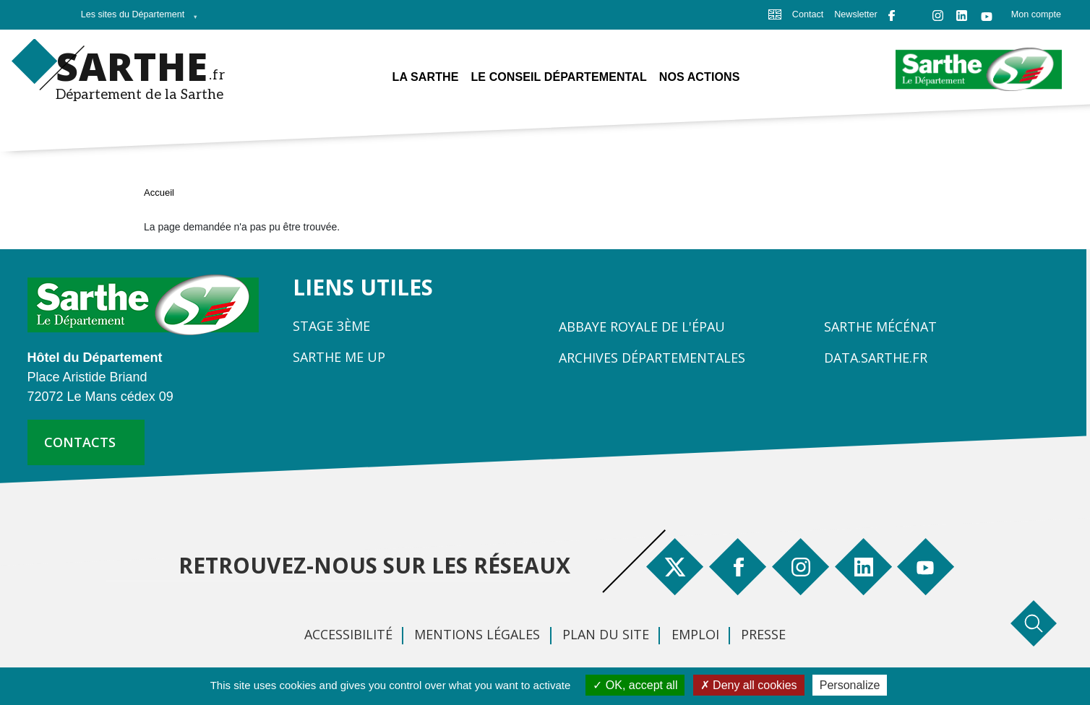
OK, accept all (635, 685)
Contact (807, 14)
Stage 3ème (331, 325)
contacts (80, 442)
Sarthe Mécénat (880, 326)
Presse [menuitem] (763, 634)
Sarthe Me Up (339, 357)
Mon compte (1036, 14)
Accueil (159, 192)
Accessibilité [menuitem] (348, 634)
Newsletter (855, 14)
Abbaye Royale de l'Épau (642, 326)
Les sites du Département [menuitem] (135, 18)
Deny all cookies (748, 685)
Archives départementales (652, 357)
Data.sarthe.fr (875, 357)
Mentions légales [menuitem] (477, 634)
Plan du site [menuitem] (605, 634)
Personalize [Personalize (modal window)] (850, 685)
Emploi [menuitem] (695, 634)
